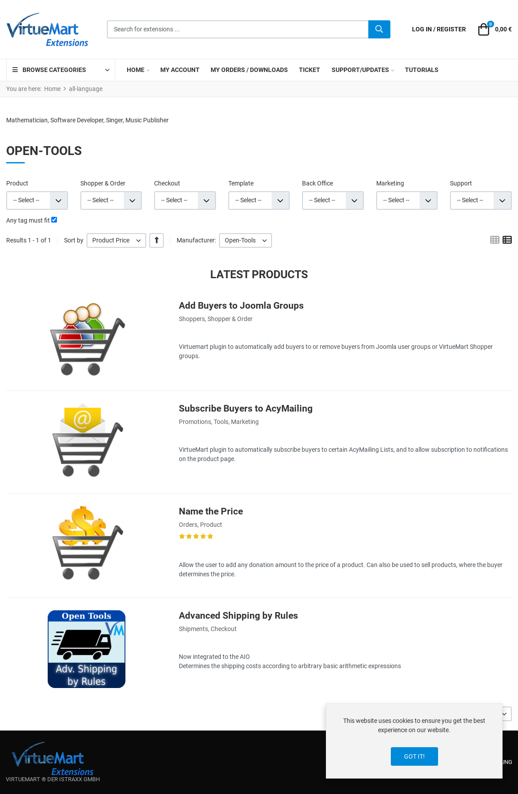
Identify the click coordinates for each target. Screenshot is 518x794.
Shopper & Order (102, 183)
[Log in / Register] (439, 29)
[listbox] (116, 240)
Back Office (317, 183)
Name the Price (211, 511)
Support (461, 183)
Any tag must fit (28, 220)
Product (17, 183)
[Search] (379, 29)
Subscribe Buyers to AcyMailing (246, 408)
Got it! (414, 756)
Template (240, 183)
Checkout (167, 183)
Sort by (73, 240)
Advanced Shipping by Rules (238, 615)
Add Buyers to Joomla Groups (241, 305)
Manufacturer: (196, 240)
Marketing (390, 183)
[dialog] (414, 741)
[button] (493, 29)
